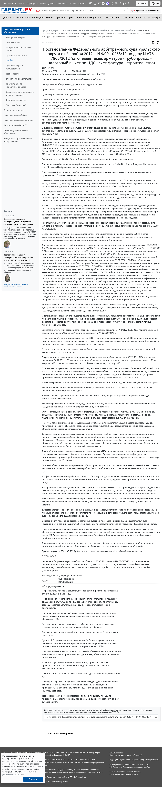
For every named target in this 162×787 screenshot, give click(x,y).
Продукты (32, 3)
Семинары (62, 3)
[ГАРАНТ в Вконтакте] (99, 3)
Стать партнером (79, 3)
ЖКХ (100, 17)
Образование (112, 17)
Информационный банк (15, 115)
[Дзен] (103, 3)
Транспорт (127, 17)
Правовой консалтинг (16, 55)
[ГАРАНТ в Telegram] (111, 3)
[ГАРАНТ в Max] (107, 3)
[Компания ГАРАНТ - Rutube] (124, 3)
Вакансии (20, 3)
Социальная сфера (85, 17)
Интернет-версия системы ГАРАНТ (18, 49)
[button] (145, 10)
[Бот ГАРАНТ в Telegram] (116, 3)
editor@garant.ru (152, 759)
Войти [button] (142, 3)
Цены (43, 3)
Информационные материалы (18, 120)
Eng (155, 3)
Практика (61, 17)
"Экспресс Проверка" (16, 105)
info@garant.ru (79, 777)
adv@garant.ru (115, 767)
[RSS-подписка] (129, 3)
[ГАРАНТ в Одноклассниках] (120, 3)
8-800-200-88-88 (116, 752)
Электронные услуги (16, 100)
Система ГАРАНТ (14, 42)
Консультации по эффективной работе (16, 85)
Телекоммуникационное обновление (16, 132)
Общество (140, 17)
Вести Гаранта (12, 73)
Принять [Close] (33, 779)
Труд (70, 17)
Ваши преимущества (14, 110)
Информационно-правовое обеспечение (17, 31)
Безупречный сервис (16, 37)
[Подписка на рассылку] (90, 3)
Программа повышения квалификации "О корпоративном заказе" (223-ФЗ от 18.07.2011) (19, 257)
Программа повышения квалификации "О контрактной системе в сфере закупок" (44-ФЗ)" (19, 222)
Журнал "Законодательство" (19, 78)
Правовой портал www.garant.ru (14, 67)
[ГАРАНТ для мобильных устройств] (94, 3)
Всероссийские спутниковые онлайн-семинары (20, 93)
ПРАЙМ (9, 60)
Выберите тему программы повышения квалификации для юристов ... (16, 285)
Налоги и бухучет (34, 17)
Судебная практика (12, 17)
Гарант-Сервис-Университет (55, 781)
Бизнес (50, 17)
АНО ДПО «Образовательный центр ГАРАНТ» (18, 140)
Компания (7, 3)
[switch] (38, 11)
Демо (51, 3)
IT (149, 17)
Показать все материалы (58, 733)
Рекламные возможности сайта (136, 767)
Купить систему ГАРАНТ (15, 125)
